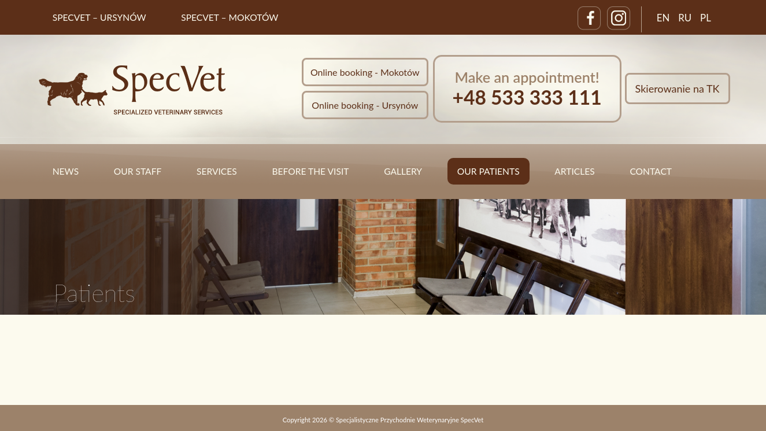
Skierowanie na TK (677, 88)
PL (705, 18)
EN (663, 18)
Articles (574, 171)
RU (684, 18)
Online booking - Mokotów (365, 72)
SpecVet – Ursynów (99, 17)
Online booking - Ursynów (365, 105)
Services (217, 171)
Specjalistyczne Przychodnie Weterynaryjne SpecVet (409, 419)
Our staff (137, 171)
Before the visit (310, 171)
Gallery (403, 171)
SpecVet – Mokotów (229, 17)
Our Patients (488, 171)
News (66, 171)
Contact (651, 171)
